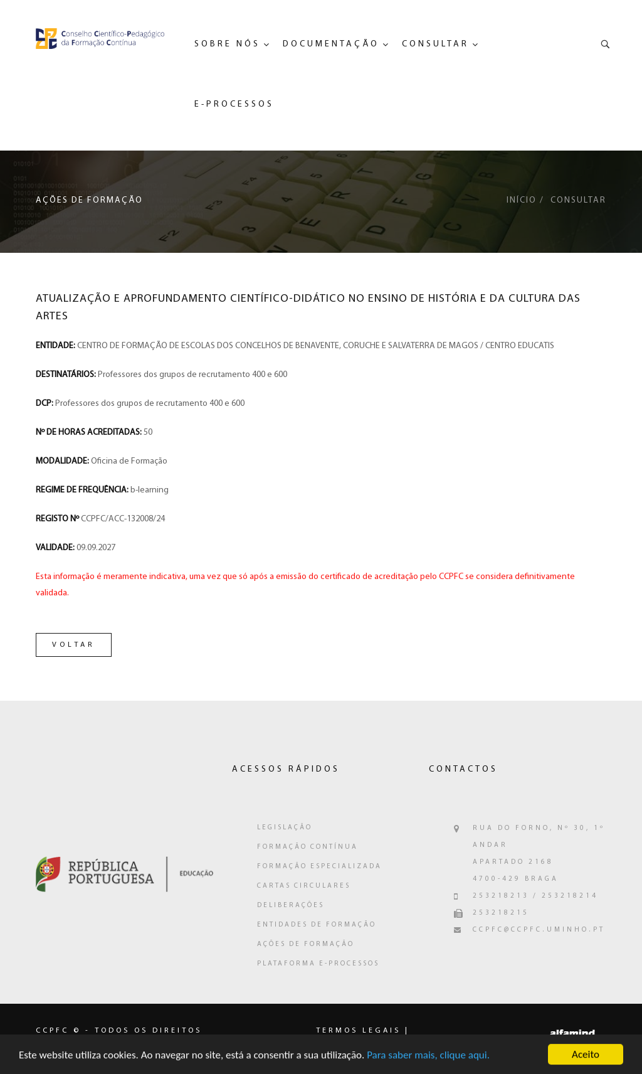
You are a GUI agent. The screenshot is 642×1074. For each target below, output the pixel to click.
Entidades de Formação (316, 925)
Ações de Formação (305, 944)
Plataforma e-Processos (318, 963)
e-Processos (234, 104)
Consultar (435, 44)
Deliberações (290, 905)
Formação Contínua (307, 847)
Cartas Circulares (303, 886)
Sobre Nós (227, 44)
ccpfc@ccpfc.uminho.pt (539, 930)
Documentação (331, 44)
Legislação (284, 827)
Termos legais (358, 1030)
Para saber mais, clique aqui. (428, 1058)
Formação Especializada (319, 866)
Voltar (73, 645)
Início (522, 200)
